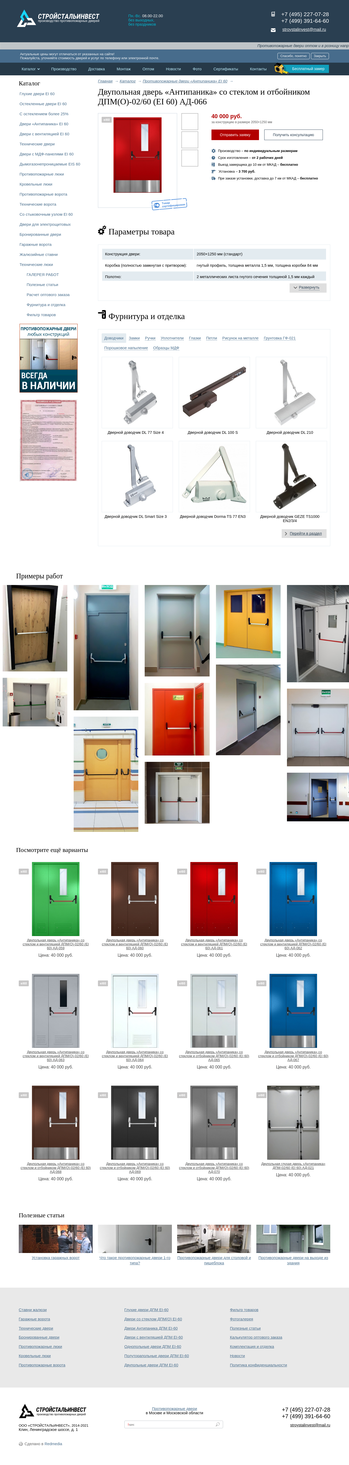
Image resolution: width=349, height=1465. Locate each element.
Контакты (258, 69)
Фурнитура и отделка (46, 304)
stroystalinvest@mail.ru (304, 29)
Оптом (148, 69)
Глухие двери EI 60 (37, 93)
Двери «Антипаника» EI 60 (44, 124)
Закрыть (320, 56)
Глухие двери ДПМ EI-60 (146, 1310)
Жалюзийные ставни (39, 254)
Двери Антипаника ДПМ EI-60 (151, 1328)
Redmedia (53, 1444)
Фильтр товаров (41, 314)
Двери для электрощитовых (45, 224)
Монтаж (124, 69)
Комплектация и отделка (252, 1346)
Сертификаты (225, 69)
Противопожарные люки (42, 174)
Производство (64, 69)
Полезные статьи (42, 284)
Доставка (96, 69)
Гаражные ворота (35, 244)
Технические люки (36, 264)
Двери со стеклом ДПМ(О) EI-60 (153, 1319)
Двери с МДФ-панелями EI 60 (47, 154)
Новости (173, 69)
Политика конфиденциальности (258, 1365)
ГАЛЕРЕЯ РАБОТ (43, 274)
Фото (197, 69)
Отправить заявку (235, 135)
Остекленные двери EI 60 (43, 104)
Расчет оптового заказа (48, 294)
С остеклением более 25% (44, 114)
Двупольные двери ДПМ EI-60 (151, 1365)
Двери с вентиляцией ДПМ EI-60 (153, 1337)
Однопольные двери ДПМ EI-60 (152, 1346)
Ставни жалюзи (33, 1310)
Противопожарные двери (174, 1409)
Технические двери (37, 144)
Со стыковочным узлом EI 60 (46, 214)
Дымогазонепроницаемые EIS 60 (50, 164)
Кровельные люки (36, 184)
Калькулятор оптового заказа (256, 1337)
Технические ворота (38, 204)
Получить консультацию (293, 135)
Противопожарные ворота (43, 194)
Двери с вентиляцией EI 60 (44, 134)
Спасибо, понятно (293, 56)
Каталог (29, 69)
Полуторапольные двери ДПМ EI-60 (156, 1356)
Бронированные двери (40, 234)
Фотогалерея (241, 1319)
